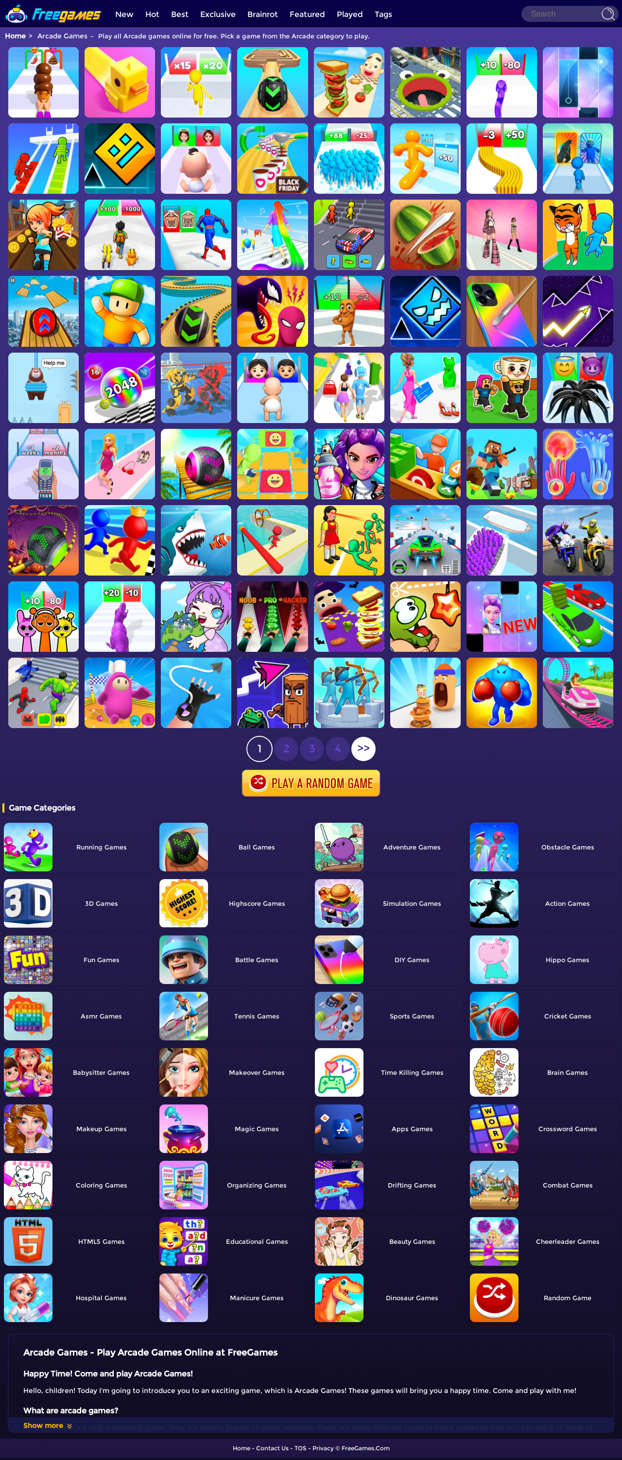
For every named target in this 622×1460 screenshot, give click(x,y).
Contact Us (272, 1448)
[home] (53, 3)
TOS (300, 1448)
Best (180, 14)
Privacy (323, 1448)
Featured (307, 14)
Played (350, 14)
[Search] (570, 14)
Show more (48, 1425)
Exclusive (218, 14)
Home (15, 36)
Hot (152, 14)
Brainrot (262, 14)
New (124, 14)
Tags (383, 14)
